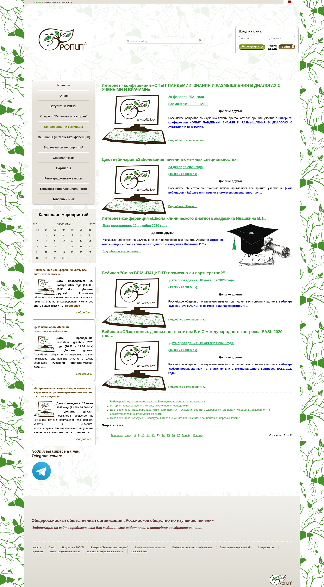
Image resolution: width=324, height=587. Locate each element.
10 (143, 435)
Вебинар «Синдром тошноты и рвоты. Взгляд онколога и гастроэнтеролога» (157, 401)
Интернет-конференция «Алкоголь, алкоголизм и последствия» (149, 405)
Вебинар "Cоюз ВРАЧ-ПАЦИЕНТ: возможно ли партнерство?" (163, 273)
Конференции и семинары (63, 126)
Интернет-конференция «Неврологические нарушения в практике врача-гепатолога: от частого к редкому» (63, 392)
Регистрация (253, 46)
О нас (64, 95)
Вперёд (186, 435)
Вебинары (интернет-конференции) (63, 137)
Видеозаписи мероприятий (63, 147)
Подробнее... (84, 312)
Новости (63, 85)
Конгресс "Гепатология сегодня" (63, 116)
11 (148, 435)
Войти (288, 46)
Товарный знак (63, 199)
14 (163, 435)
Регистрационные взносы (63, 178)
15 (168, 435)
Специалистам (63, 157)
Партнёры (63, 168)
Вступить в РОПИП (63, 106)
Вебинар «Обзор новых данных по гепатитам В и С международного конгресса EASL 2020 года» (192, 333)
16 (173, 435)
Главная (37, 2)
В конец (198, 435)
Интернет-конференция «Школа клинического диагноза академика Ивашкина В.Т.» (184, 218)
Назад (128, 435)
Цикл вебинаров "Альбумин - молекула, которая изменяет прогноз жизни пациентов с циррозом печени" (175, 418)
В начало (117, 435)
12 (153, 435)
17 (178, 435)
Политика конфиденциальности (63, 188)
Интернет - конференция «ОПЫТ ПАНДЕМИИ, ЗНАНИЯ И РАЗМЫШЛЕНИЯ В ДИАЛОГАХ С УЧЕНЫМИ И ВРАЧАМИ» (191, 87)
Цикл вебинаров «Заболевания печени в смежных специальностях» (170, 159)
